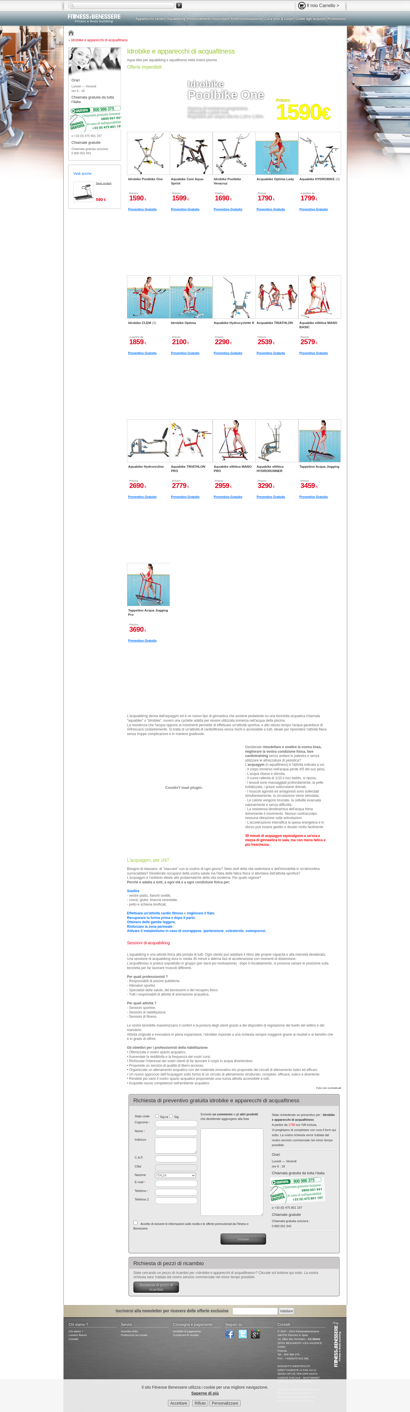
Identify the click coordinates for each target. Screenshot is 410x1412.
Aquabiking (176, 19)
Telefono (141, 1191)
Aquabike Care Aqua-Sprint (187, 181)
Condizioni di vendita (186, 1335)
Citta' (138, 1166)
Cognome (142, 1122)
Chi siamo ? (76, 1331)
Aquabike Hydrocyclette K (234, 323)
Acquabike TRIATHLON (275, 323)
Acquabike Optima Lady (275, 179)
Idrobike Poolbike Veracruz (227, 181)
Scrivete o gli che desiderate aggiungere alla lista (229, 1116)
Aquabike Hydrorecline (146, 466)
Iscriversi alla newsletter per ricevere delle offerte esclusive (172, 1310)
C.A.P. (139, 1157)
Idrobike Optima (183, 323)
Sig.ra (164, 1116)
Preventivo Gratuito (142, 209)
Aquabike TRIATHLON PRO (188, 468)
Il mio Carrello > (323, 5)
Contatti (73, 1339)
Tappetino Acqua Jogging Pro (148, 612)
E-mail (140, 1182)
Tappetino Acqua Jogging (319, 466)
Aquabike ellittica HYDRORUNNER (270, 468)
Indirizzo (140, 1139)
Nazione (140, 1175)
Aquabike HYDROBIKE (320, 179)
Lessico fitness (78, 1335)
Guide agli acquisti (311, 19)
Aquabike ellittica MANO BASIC (318, 325)
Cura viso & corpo (278, 19)
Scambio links (129, 1331)
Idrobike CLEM (142, 323)
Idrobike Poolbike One (145, 179)
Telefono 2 (142, 1199)
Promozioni (336, 19)
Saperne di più (205, 1393)
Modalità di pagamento (187, 1331)
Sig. (176, 1116)
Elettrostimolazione (247, 19)
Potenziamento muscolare (208, 19)
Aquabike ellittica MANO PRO (233, 468)
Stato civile (142, 1116)
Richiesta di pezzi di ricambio (156, 1287)
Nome (140, 1131)
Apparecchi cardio (150, 19)
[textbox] (176, 1159)
